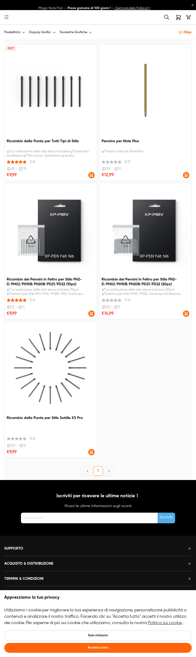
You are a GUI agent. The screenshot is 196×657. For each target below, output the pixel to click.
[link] (14, 17)
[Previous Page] (87, 471)
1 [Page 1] (98, 471)
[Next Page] (109, 471)
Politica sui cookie (165, 623)
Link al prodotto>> (145, 4)
